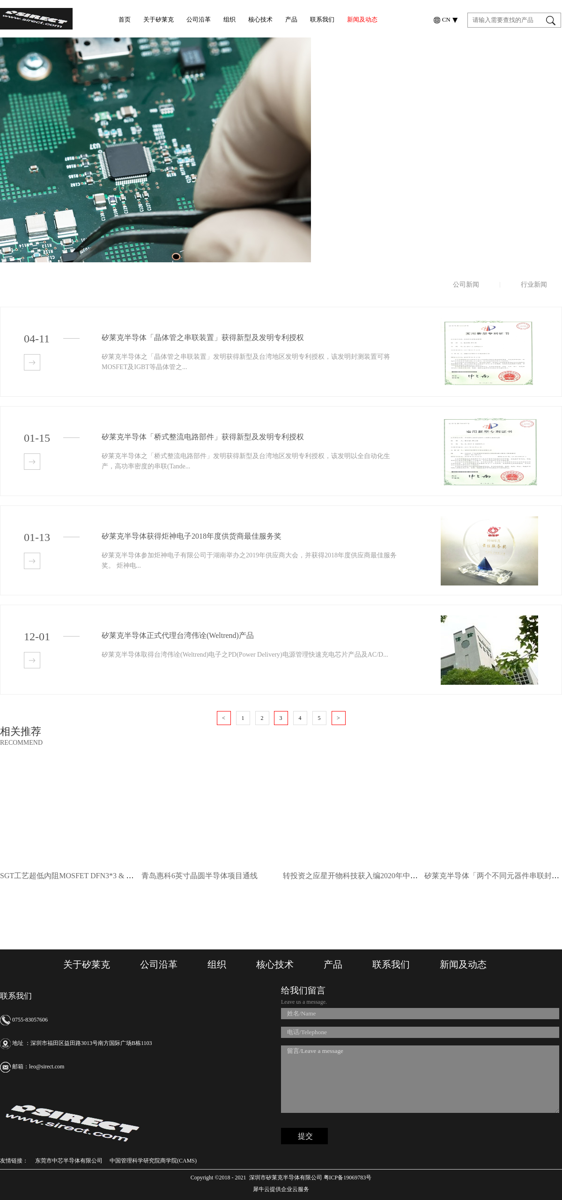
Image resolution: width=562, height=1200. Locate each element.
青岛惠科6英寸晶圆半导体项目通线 (199, 876)
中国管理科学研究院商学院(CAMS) (153, 1160)
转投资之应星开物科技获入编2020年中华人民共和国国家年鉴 (384, 876)
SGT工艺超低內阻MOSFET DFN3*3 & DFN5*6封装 (84, 876)
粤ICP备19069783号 (347, 1177)
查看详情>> (32, 362)
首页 (124, 19)
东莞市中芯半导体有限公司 (69, 1160)
